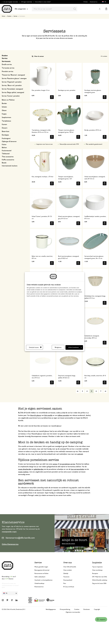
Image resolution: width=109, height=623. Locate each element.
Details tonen (35, 347)
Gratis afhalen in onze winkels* (43, 2)
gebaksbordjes (39, 469)
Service (38, 562)
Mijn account (99, 9)
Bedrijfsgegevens (51, 609)
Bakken (4, 147)
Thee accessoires (7, 157)
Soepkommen (6, 117)
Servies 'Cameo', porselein (11, 96)
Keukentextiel (6, 150)
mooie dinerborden (24, 469)
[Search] (75, 9)
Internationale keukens (9, 166)
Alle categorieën (21, 9)
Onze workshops (97, 570)
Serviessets (6, 61)
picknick (80, 454)
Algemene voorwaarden (73, 612)
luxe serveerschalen (77, 469)
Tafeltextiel (6, 154)
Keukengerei (6, 138)
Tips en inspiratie (97, 567)
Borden (4, 103)
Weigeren (58, 347)
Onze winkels (67, 570)
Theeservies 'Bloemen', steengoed (13, 75)
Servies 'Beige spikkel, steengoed (13, 92)
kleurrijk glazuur (35, 415)
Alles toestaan (75, 347)
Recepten (95, 573)
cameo (55, 464)
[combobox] (54, 9)
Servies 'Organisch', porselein (12, 82)
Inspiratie (97, 562)
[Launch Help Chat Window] (101, 619)
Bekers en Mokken (8, 100)
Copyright (97, 609)
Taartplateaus (6, 121)
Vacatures (66, 576)
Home (3, 16)
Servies (15, 16)
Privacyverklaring (65, 609)
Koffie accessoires (8, 160)
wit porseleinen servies (67, 464)
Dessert (4, 128)
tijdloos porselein (63, 415)
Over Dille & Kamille (69, 567)
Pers (64, 583)
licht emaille (48, 415)
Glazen (4, 110)
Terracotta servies (8, 68)
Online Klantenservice (10, 544)
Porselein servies (7, 71)
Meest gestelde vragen (41, 567)
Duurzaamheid (67, 580)
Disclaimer (86, 609)
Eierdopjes (5, 135)
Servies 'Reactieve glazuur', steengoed (14, 78)
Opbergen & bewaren (9, 141)
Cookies (76, 609)
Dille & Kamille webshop (99, 580)
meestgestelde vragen (9, 532)
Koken (4, 144)
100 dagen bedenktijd (26, 2)
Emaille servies (7, 64)
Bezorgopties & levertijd (42, 570)
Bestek (4, 163)
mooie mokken (23, 472)
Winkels (85, 2)
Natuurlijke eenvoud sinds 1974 (69, 144)
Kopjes (4, 114)
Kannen (4, 124)
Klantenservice (93, 2)
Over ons (67, 562)
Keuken (9, 16)
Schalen (4, 107)
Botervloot (5, 131)
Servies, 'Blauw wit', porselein (12, 85)
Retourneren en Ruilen (41, 573)
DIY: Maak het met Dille (99, 576)
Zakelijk (65, 573)
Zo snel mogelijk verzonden (10, 2)
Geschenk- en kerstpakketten (43, 580)
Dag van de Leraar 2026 (99, 583)
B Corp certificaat (68, 586)
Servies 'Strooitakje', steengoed (12, 89)
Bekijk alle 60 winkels (68, 543)
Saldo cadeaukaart (40, 576)
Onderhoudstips (39, 583)
